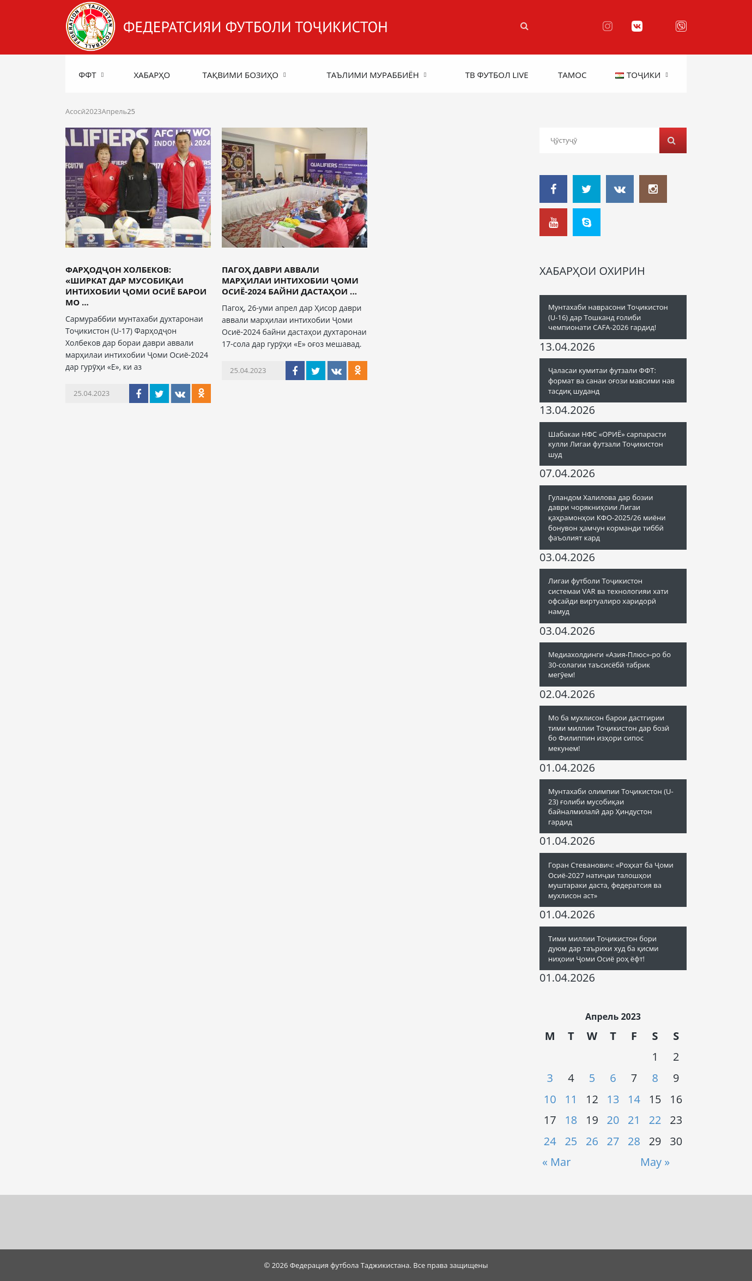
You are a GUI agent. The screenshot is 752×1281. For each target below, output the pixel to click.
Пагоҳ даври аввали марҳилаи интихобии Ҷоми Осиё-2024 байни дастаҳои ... (290, 280)
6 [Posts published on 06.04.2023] (613, 1077)
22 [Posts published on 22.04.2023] (655, 1119)
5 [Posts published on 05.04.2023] (592, 1077)
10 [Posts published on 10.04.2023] (550, 1099)
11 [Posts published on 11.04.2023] (571, 1099)
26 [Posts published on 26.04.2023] (592, 1141)
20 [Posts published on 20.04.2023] (613, 1119)
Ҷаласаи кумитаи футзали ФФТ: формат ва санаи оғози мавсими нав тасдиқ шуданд (611, 380)
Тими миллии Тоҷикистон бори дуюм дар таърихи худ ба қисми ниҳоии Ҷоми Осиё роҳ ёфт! (603, 949)
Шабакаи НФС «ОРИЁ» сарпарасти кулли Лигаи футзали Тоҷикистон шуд (607, 444)
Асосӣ (75, 111)
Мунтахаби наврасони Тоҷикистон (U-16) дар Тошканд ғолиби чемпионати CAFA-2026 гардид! (608, 317)
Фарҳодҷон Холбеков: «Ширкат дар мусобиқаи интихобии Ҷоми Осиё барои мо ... (136, 286)
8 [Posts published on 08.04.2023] (655, 1077)
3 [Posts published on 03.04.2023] (550, 1077)
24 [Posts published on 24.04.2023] (550, 1141)
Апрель (115, 111)
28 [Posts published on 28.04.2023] (634, 1141)
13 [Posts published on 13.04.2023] (613, 1099)
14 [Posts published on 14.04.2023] (634, 1099)
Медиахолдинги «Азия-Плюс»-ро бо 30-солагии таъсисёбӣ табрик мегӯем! (609, 664)
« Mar (556, 1161)
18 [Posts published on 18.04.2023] (571, 1119)
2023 (94, 111)
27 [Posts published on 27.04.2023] (613, 1141)
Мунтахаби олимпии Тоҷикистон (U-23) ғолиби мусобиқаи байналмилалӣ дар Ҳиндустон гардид (611, 806)
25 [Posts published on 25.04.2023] (571, 1141)
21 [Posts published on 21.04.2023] (634, 1119)
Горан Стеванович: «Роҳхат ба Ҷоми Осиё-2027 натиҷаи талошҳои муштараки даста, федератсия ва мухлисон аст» (611, 880)
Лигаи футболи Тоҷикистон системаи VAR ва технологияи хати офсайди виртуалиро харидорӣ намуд (608, 596)
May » (655, 1161)
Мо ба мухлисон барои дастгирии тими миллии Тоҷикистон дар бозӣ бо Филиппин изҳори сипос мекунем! (608, 733)
